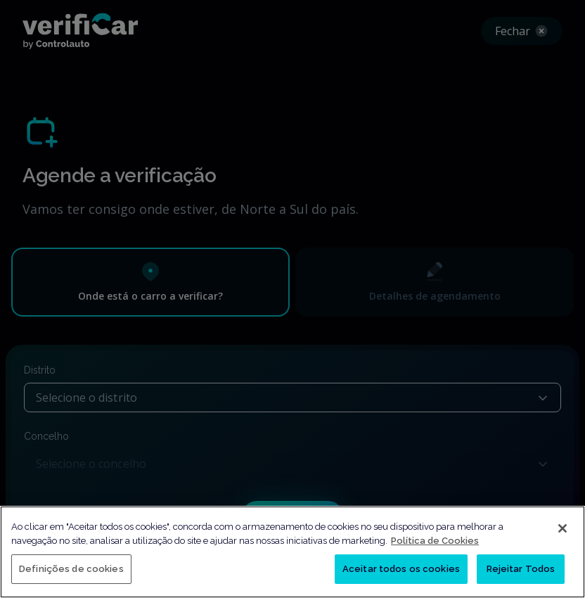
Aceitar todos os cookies (401, 569)
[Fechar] (562, 528)
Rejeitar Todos (521, 569)
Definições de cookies (71, 569)
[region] (292, 552)
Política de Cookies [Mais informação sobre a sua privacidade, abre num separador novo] (435, 540)
